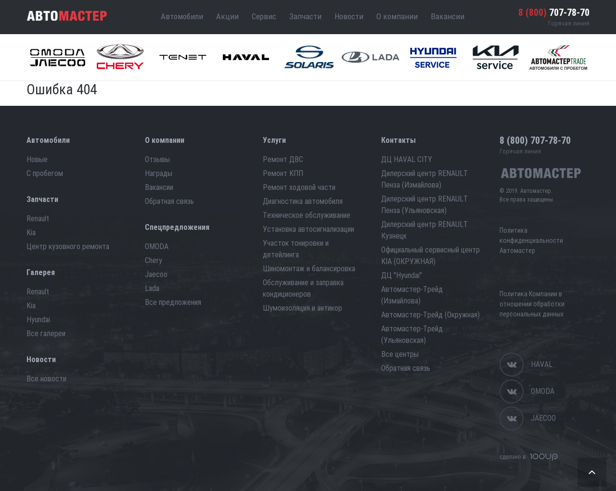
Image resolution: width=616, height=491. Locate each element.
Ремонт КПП (283, 173)
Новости (348, 16)
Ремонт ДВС (283, 159)
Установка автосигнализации (308, 229)
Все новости (46, 378)
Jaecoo (156, 274)
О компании (397, 16)
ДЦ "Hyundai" (401, 275)
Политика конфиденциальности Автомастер (531, 240)
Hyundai (38, 319)
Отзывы (157, 159)
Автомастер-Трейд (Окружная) (430, 314)
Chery (153, 260)
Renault (37, 218)
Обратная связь (169, 201)
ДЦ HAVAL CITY (406, 159)
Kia (31, 232)
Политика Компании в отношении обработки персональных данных (532, 304)
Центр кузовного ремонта (67, 246)
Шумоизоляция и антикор (302, 308)
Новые (37, 159)
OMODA (156, 246)
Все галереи (45, 333)
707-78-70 (554, 12)
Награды (158, 173)
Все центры (400, 354)
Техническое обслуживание (306, 215)
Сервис (264, 16)
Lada (152, 288)
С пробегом (44, 173)
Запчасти (305, 16)
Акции (227, 16)
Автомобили (182, 16)
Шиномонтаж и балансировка (309, 268)
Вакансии (447, 16)
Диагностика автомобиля (303, 201)
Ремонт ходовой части (299, 187)
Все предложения (173, 302)
